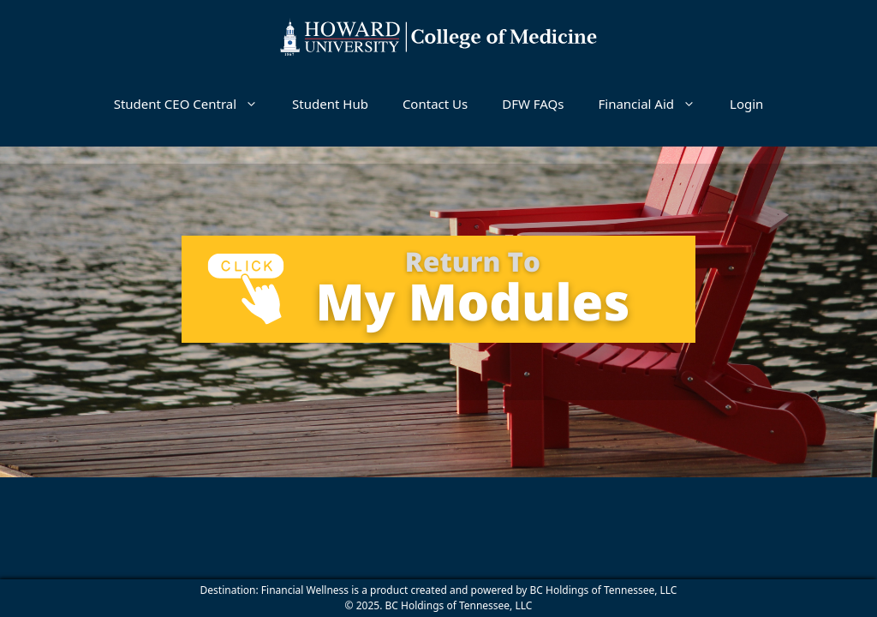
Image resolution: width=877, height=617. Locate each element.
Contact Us (435, 103)
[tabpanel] (438, 289)
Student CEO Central (194, 103)
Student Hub (330, 103)
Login (746, 103)
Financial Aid (655, 103)
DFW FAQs (533, 103)
